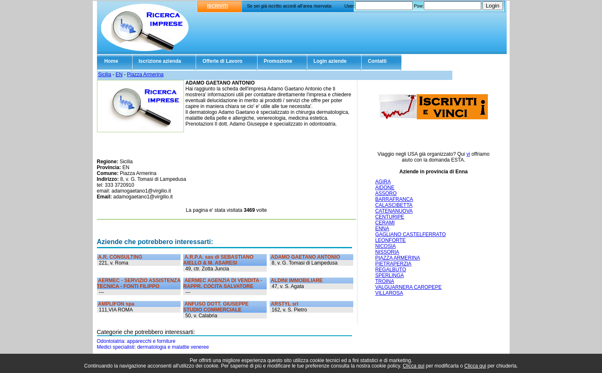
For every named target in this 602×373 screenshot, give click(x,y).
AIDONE (384, 187)
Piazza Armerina (145, 74)
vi (468, 154)
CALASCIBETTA (393, 205)
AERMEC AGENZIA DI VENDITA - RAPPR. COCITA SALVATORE (222, 283)
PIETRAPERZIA (393, 264)
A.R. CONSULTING (120, 257)
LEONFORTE (390, 240)
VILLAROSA (389, 293)
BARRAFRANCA (394, 199)
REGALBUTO (390, 270)
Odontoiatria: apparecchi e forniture (136, 341)
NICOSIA (385, 246)
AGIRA (382, 182)
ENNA (382, 229)
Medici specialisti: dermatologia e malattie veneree (153, 347)
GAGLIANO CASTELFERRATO (410, 234)
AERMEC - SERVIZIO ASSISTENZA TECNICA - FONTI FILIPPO (139, 283)
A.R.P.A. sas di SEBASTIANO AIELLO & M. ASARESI (218, 260)
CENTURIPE (389, 217)
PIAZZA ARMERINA (397, 258)
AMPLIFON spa (116, 304)
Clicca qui (413, 366)
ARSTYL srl (284, 304)
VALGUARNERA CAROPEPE (408, 287)
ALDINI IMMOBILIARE (297, 280)
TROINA (384, 281)
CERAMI (385, 223)
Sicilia (104, 74)
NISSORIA (387, 252)
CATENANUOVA (394, 211)
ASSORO (385, 193)
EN (119, 74)
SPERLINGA (389, 275)
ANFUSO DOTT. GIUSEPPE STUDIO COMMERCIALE (215, 307)
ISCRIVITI (217, 5)
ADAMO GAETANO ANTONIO (305, 257)
